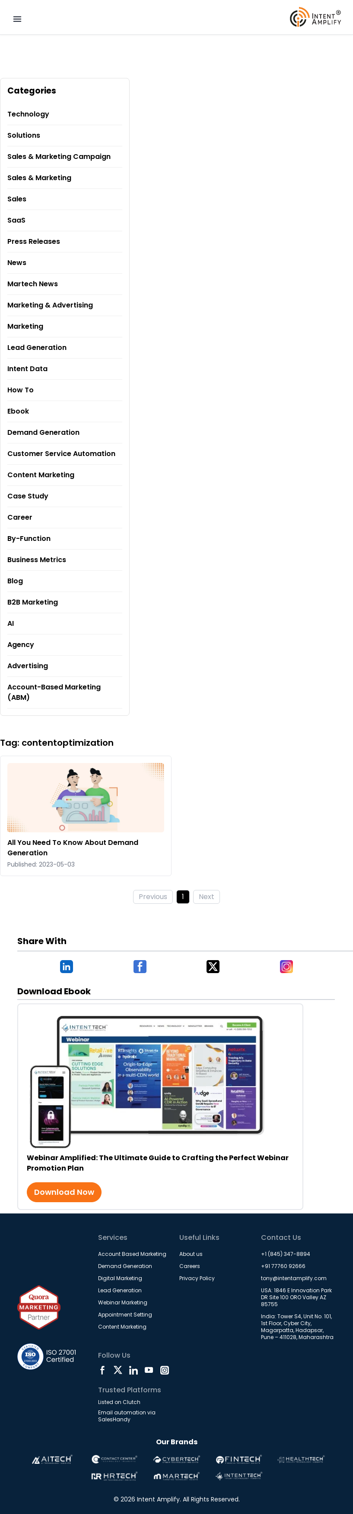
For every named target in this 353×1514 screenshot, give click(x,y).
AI (10, 623)
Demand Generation (43, 432)
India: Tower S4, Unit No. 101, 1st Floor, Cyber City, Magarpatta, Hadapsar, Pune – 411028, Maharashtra (297, 1327)
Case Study (27, 496)
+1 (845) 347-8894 (285, 1254)
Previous (153, 897)
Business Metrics (36, 560)
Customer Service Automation (61, 454)
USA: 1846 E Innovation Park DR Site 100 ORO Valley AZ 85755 (296, 1297)
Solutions (23, 135)
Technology (28, 114)
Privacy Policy (197, 1278)
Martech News (32, 284)
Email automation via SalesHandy (127, 1416)
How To (20, 390)
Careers (189, 1266)
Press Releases (33, 241)
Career (19, 517)
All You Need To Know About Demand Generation (72, 848)
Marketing (25, 326)
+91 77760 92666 (283, 1266)
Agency (20, 645)
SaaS (16, 220)
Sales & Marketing (39, 178)
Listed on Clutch (119, 1402)
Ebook (18, 411)
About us (191, 1254)
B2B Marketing (32, 602)
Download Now (64, 1192)
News (16, 263)
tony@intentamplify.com (294, 1278)
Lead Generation (37, 348)
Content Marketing (40, 475)
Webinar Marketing (122, 1302)
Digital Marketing (120, 1278)
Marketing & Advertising (50, 305)
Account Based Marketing (132, 1254)
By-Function (29, 538)
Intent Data (27, 369)
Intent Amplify (158, 1499)
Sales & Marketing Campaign (59, 157)
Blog (15, 581)
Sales (16, 199)
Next (206, 897)
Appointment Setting (125, 1314)
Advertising (27, 666)
